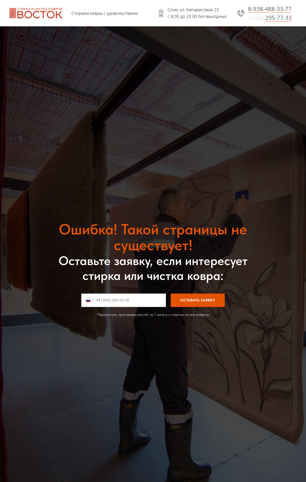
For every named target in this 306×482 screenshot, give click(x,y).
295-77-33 (278, 18)
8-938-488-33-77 (270, 9)
